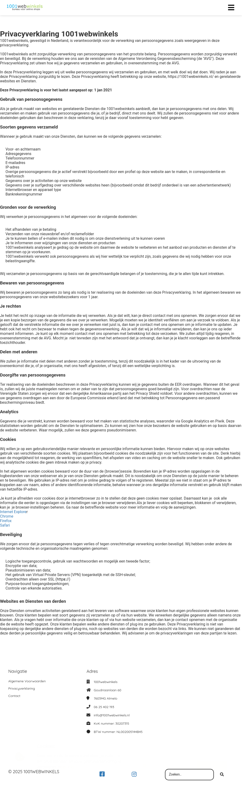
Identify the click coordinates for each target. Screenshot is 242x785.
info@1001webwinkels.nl (112, 715)
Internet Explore (13, 512)
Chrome (6, 516)
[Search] (222, 774)
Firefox (6, 521)
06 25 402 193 (104, 707)
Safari (5, 525)
